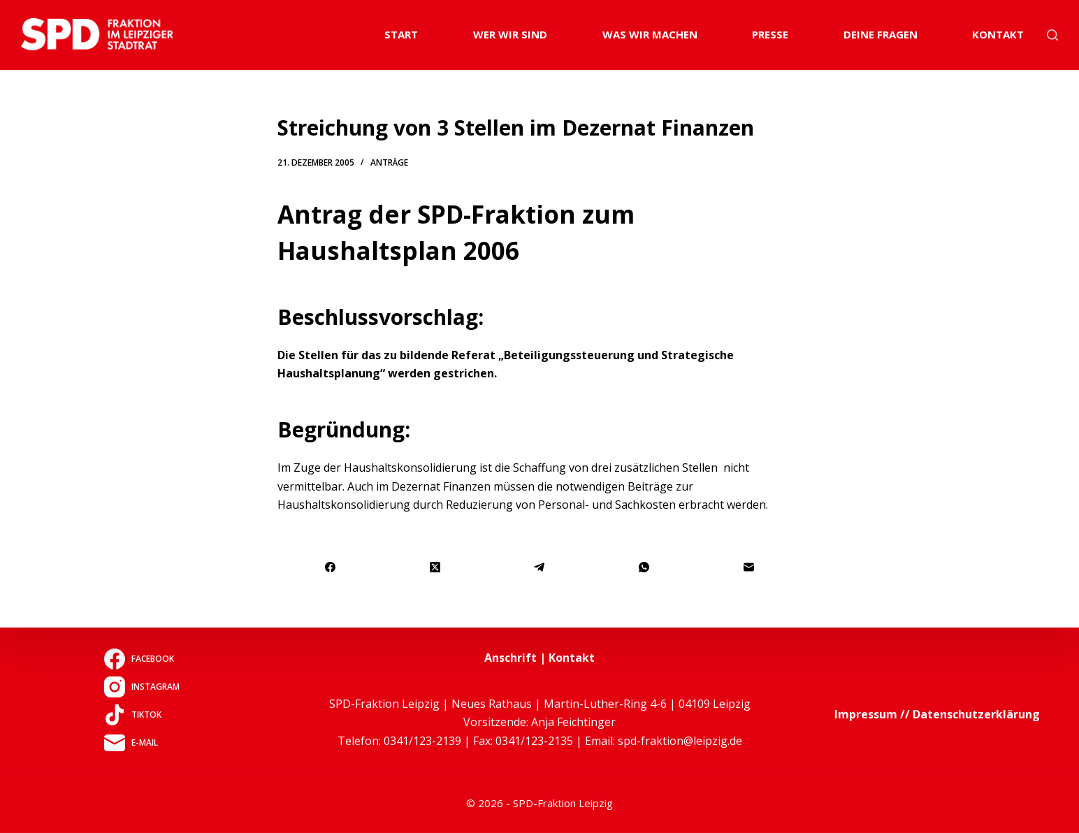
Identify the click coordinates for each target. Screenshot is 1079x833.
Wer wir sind (510, 34)
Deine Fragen (880, 34)
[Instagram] (141, 686)
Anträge (389, 162)
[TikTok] (141, 714)
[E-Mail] (749, 568)
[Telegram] (540, 568)
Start (401, 34)
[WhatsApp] (644, 568)
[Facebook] (330, 568)
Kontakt (998, 34)
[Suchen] (1052, 35)
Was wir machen (649, 34)
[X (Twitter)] (435, 568)
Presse (770, 34)
